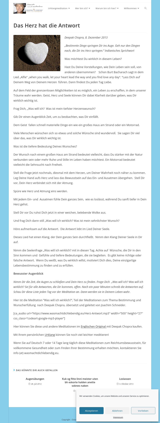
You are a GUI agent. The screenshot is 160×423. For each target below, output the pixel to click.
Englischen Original (93, 326)
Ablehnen (117, 410)
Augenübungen (35, 379)
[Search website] (145, 8)
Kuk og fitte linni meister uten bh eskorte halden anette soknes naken (80, 382)
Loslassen (125, 379)
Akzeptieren (91, 410)
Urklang (50, 335)
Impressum (118, 417)
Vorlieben (143, 410)
